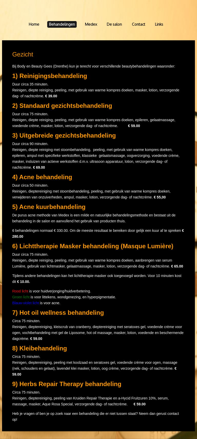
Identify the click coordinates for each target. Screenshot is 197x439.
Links (159, 24)
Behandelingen (62, 24)
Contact (138, 24)
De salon (114, 24)
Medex (91, 24)
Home (34, 24)
